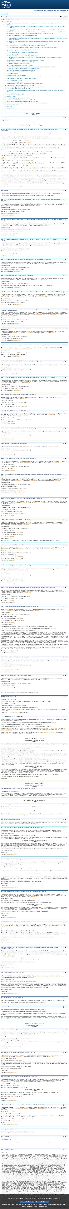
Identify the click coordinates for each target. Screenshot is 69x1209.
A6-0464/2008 (28, 348)
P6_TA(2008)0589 (17, 304)
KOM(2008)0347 (4, 263)
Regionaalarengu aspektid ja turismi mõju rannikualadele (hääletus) (23, 52)
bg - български (34, 10)
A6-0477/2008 (28, 592)
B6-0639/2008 (27, 142)
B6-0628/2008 (45, 136)
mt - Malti (55, 10)
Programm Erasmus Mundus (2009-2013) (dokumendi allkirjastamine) (22, 78)
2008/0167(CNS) (24, 365)
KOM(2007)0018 (9, 954)
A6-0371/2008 (51, 1056)
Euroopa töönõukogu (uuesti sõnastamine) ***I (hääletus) (21, 61)
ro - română (61, 10)
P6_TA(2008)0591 (17, 340)
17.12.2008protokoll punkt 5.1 (11, 854)
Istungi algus (9, 21)
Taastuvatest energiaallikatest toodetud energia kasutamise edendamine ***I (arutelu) (25, 83)
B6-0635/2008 (29, 155)
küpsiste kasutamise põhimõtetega (29, 1207)
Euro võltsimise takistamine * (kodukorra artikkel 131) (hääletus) (23, 35)
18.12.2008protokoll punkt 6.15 (11, 1124)
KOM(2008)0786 (59, 609)
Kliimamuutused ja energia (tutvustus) (15, 82)
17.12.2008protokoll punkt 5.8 (11, 1072)
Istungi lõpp (9, 106)
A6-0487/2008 (23, 398)
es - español (35, 10)
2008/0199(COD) (38, 1108)
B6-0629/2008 (49, 151)
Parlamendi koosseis (11, 96)
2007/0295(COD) (49, 569)
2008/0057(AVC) (18, 225)
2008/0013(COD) (43, 863)
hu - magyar (54, 10)
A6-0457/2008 (12, 503)
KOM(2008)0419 (40, 523)
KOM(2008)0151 (4, 1056)
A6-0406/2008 (9, 823)
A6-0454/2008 (26, 524)
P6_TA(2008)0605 (10, 600)
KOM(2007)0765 (4, 548)
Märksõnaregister (5, 13)
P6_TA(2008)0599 (11, 470)
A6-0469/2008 (54, 365)
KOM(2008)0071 (18, 480)
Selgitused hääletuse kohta (12, 73)
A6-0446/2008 (44, 679)
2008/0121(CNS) (19, 263)
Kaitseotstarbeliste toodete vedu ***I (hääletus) (19, 63)
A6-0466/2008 (53, 332)
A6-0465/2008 (14, 315)
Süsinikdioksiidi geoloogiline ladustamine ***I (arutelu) (18, 88)
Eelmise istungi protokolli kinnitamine (14, 80)
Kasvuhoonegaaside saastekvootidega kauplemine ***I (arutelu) (20, 85)
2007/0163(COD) (26, 462)
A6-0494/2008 (4, 1109)
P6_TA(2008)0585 (17, 233)
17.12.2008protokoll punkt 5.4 (11, 942)
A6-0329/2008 (25, 570)
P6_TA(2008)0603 (19, 556)
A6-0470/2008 (27, 382)
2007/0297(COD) (53, 976)
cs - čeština (37, 10)
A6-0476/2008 (25, 415)
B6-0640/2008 (30, 160)
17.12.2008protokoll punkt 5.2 (11, 887)
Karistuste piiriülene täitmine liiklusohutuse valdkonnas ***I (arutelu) (21, 99)
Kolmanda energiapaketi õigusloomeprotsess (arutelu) (18, 98)
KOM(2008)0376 (15, 332)
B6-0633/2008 (58, 138)
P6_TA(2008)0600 (19, 490)
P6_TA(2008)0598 (10, 454)
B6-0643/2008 (55, 147)
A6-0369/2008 (58, 831)
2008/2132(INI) (33, 431)
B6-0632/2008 (32, 171)
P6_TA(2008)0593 (17, 373)
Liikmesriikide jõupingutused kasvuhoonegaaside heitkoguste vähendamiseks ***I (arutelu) (26, 87)
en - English (44, 10)
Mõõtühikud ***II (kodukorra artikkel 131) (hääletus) (20, 50)
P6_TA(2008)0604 (19, 579)
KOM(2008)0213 (4, 1081)
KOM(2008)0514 (7, 365)
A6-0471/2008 (51, 263)
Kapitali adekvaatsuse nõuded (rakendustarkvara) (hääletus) (22, 70)
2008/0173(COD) (53, 314)
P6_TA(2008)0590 (17, 323)
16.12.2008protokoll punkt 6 (22, 814)
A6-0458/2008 (37, 205)
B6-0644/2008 (41, 163)
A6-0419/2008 (35, 823)
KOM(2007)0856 (39, 976)
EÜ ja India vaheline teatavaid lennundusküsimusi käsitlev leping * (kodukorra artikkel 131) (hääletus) (31, 33)
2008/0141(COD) (55, 523)
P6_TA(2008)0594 (17, 390)
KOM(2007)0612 (4, 245)
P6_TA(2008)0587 (17, 271)
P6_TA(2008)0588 (17, 287)
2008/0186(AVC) (61, 591)
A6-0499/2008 (44, 279)
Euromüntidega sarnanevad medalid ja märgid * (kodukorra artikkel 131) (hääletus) (27, 45)
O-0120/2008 (15, 1031)
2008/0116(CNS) (4, 348)
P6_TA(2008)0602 (19, 532)
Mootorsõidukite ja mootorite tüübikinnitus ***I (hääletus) (21, 65)
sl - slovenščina (64, 10)
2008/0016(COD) (19, 831)
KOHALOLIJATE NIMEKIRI (11, 108)
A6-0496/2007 (28, 823)
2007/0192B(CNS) (5, 296)
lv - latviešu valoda (51, 10)
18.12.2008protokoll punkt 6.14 (11, 1100)
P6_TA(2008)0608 (10, 687)
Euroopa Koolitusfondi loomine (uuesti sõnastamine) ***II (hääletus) (23, 55)
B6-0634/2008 (28, 140)
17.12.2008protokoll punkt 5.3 (11, 917)
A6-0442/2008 (62, 431)
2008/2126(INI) (18, 679)
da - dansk (38, 10)
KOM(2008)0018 (60, 925)
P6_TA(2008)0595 (22, 406)
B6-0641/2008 (16, 176)
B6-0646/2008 (4, 184)
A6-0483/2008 (36, 610)
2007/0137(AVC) (9, 205)
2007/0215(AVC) (18, 245)
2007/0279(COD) (19, 548)
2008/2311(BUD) (58, 397)
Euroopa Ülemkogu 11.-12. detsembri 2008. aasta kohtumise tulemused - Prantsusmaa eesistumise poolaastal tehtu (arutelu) (33, 76)
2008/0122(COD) (37, 502)
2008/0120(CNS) (29, 332)
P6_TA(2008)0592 (17, 356)
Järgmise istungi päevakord (12, 104)
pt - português (60, 10)
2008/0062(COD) (19, 1056)
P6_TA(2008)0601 (19, 511)
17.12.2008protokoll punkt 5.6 (11, 993)
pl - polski (58, 10)
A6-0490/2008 (46, 245)
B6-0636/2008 (49, 173)
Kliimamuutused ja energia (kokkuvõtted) (15, 94)
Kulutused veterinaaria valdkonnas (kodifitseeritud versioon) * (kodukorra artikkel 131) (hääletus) (30, 44)
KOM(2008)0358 (52, 347)
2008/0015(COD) (9, 926)
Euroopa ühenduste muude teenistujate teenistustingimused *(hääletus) (24, 68)
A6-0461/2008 (55, 446)
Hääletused (9, 24)
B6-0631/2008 (43, 153)
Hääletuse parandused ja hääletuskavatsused (16, 75)
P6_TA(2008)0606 (19, 618)
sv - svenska (67, 10)
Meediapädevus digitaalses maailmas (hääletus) (19, 54)
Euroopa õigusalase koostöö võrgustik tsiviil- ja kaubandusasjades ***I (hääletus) (26, 60)
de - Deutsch (40, 10)
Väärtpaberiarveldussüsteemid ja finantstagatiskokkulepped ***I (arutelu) (22, 101)
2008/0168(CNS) (63, 381)
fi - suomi (65, 10)
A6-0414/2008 (21, 823)
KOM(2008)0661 (24, 1108)
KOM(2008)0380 (23, 502)
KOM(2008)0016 (29, 863)
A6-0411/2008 (15, 823)
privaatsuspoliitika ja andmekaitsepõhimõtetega (56, 1205)
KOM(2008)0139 (4, 225)
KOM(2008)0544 (38, 314)
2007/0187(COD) (50, 414)
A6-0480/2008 (52, 1081)
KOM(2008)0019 (4, 831)
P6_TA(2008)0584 (17, 213)
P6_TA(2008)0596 (11, 423)
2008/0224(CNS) (9, 610)
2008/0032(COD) (32, 480)
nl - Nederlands (57, 10)
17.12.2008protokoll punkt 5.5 (11, 967)
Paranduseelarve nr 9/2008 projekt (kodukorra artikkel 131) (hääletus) (24, 49)
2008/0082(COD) (19, 1081)
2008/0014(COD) (61, 895)
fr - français (45, 10)
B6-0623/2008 (40, 661)
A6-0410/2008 (50, 548)
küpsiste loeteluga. (43, 1207)
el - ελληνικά (42, 10)
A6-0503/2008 (44, 296)
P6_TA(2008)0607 (10, 670)
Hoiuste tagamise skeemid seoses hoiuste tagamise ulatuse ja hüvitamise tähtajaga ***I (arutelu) (27, 103)
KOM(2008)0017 (47, 895)
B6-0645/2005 (52, 180)
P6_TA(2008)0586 (17, 253)
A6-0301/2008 (57, 480)
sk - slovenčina (63, 10)
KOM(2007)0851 (35, 569)
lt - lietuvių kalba (52, 10)
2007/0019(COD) (23, 954)
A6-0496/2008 (46, 225)
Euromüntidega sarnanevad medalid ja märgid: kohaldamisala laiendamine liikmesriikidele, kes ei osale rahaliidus (33, 47)
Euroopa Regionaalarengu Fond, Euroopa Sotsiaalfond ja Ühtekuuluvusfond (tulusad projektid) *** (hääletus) (32, 66)
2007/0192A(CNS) (5, 279)
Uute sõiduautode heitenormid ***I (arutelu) (16, 93)
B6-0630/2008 (32, 168)
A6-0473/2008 (59, 462)
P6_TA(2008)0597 (10, 438)
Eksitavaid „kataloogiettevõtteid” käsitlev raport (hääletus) (21, 71)
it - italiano (50, 10)
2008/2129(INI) (26, 446)
